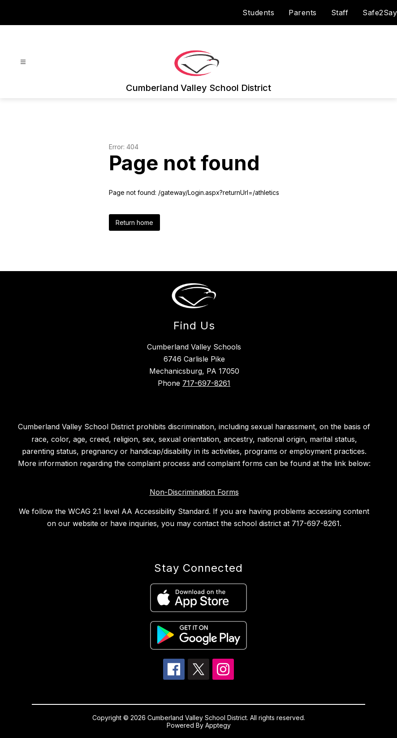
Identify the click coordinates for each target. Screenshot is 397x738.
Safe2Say (379, 12)
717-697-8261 (206, 383)
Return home (134, 222)
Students (258, 12)
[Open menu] (23, 62)
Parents (303, 12)
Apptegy (218, 725)
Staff (340, 12)
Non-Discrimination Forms (194, 492)
